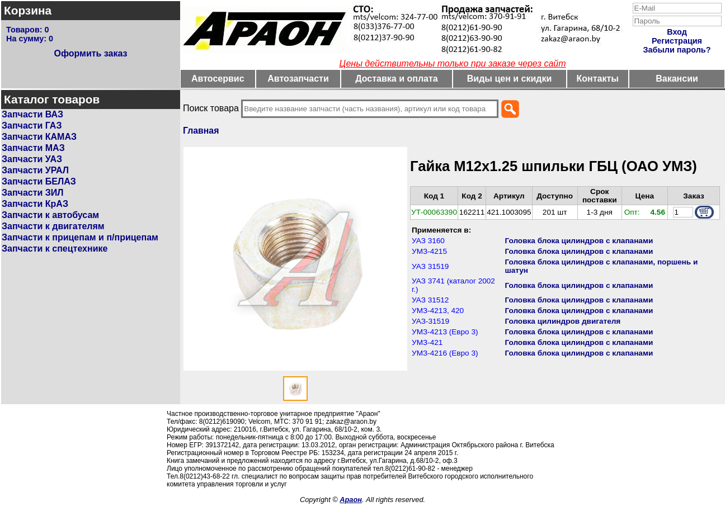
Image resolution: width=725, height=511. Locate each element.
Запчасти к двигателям (53, 226)
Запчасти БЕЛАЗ (39, 181)
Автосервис (217, 78)
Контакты (598, 78)
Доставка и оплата (396, 78)
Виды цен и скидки (509, 78)
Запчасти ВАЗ (32, 114)
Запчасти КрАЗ (35, 204)
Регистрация (677, 40)
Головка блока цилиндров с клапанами (579, 240)
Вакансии (677, 78)
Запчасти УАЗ (32, 159)
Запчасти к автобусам (50, 215)
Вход (677, 31)
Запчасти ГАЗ (32, 125)
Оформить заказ (90, 53)
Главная (201, 130)
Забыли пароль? (677, 49)
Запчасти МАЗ (33, 148)
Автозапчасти (297, 78)
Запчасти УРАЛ (35, 170)
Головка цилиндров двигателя (562, 321)
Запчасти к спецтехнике (54, 248)
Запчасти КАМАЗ (39, 136)
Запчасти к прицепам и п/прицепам (80, 237)
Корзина (27, 10)
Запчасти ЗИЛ (33, 192)
